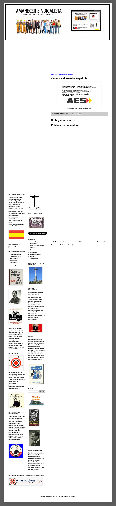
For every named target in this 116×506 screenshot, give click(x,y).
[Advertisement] (41, 55)
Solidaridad (13, 260)
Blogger (73, 496)
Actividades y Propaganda (34, 242)
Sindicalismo (34, 258)
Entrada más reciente (58, 242)
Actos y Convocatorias (37, 245)
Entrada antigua (102, 242)
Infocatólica (13, 262)
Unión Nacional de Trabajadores (15, 257)
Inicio (81, 242)
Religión (32, 256)
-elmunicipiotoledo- (16, 254)
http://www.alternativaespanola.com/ (79, 108)
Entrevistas (33, 252)
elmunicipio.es (14, 265)
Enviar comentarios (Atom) (68, 245)
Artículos (32, 248)
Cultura (32, 250)
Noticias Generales (35, 254)
